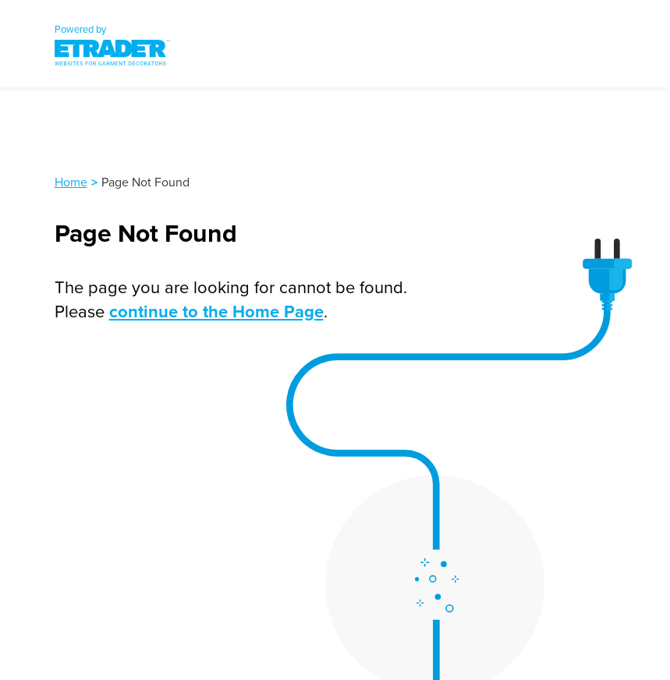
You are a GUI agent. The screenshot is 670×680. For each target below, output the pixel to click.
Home (71, 181)
